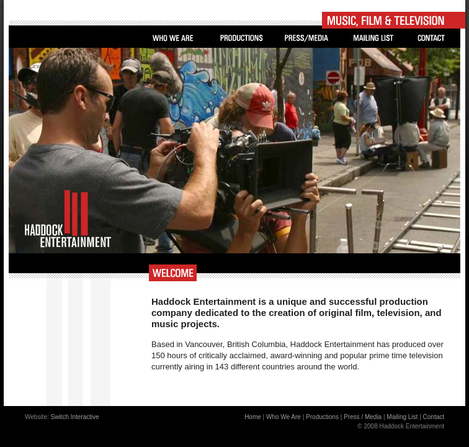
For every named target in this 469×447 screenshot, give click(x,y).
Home (252, 416)
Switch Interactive (75, 416)
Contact (431, 38)
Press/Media (306, 38)
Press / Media (363, 416)
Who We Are (173, 38)
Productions (241, 38)
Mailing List (373, 38)
